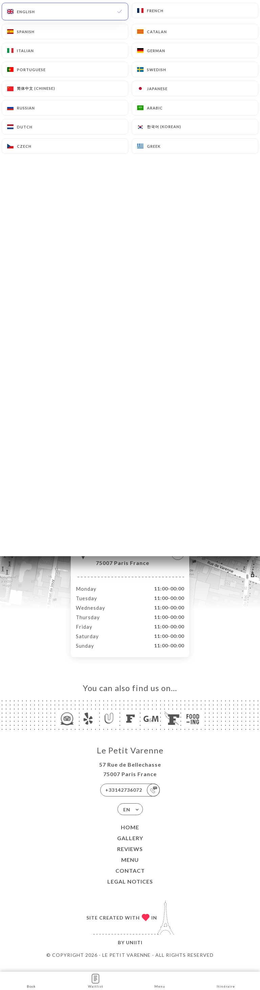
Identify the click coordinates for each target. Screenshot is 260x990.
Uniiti (134, 949)
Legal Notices (130, 888)
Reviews (130, 856)
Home (130, 834)
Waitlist (95, 980)
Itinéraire (226, 980)
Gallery (130, 845)
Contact (130, 877)
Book (31, 980)
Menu (130, 867)
